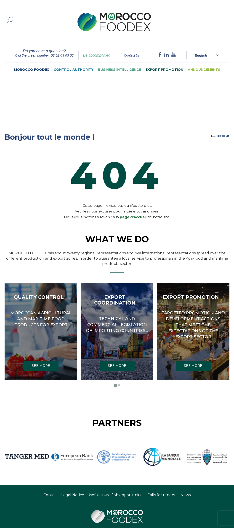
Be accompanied (96, 55)
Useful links (98, 495)
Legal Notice (72, 495)
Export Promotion (164, 70)
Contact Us (132, 55)
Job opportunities (128, 495)
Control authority (73, 70)
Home (27, 89)
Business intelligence (119, 70)
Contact (50, 495)
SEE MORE (41, 366)
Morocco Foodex (31, 70)
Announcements (204, 70)
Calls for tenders (162, 495)
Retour (223, 135)
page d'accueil (133, 211)
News (186, 495)
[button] (115, 385)
